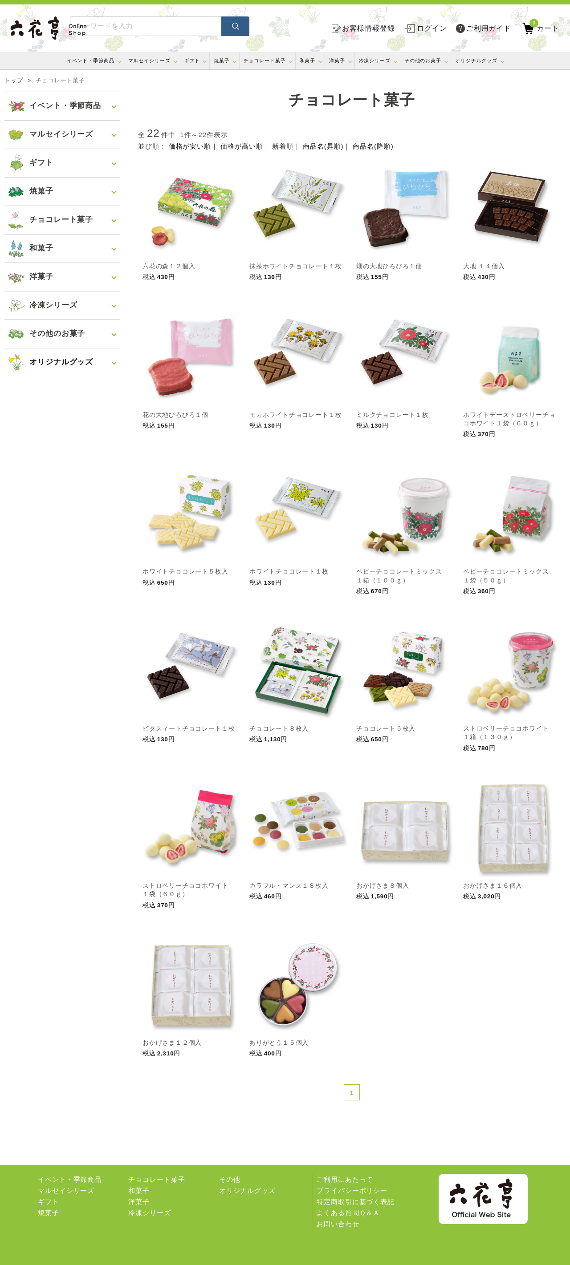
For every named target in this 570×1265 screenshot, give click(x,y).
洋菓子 (337, 60)
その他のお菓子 (422, 60)
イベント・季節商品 (90, 60)
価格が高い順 (241, 146)
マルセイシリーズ (149, 60)
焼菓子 (222, 60)
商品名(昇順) (323, 146)
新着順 (282, 146)
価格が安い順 (190, 146)
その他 (229, 1179)
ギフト (192, 60)
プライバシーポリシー (352, 1190)
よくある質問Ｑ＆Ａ (348, 1213)
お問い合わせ (338, 1224)
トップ (13, 80)
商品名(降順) (373, 146)
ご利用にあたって (345, 1179)
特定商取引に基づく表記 (356, 1201)
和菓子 (308, 60)
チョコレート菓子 (265, 60)
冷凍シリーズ (375, 60)
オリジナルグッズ (476, 60)
